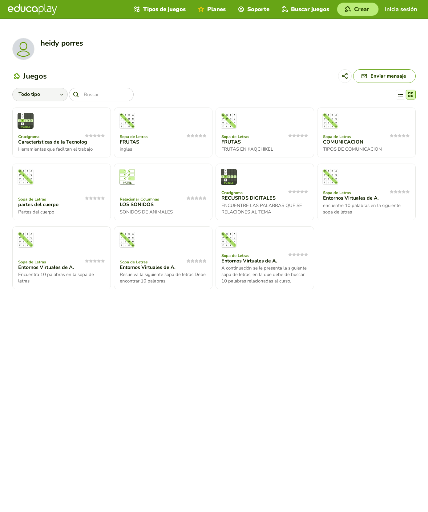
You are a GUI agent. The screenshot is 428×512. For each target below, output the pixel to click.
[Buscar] (101, 94)
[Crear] (358, 9)
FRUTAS (129, 142)
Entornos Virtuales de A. (351, 198)
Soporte (252, 9)
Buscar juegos (304, 9)
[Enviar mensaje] (384, 76)
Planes (211, 9)
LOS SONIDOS (137, 204)
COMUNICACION (343, 142)
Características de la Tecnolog (52, 142)
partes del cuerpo (38, 204)
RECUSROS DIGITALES (248, 198)
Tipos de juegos (159, 9)
